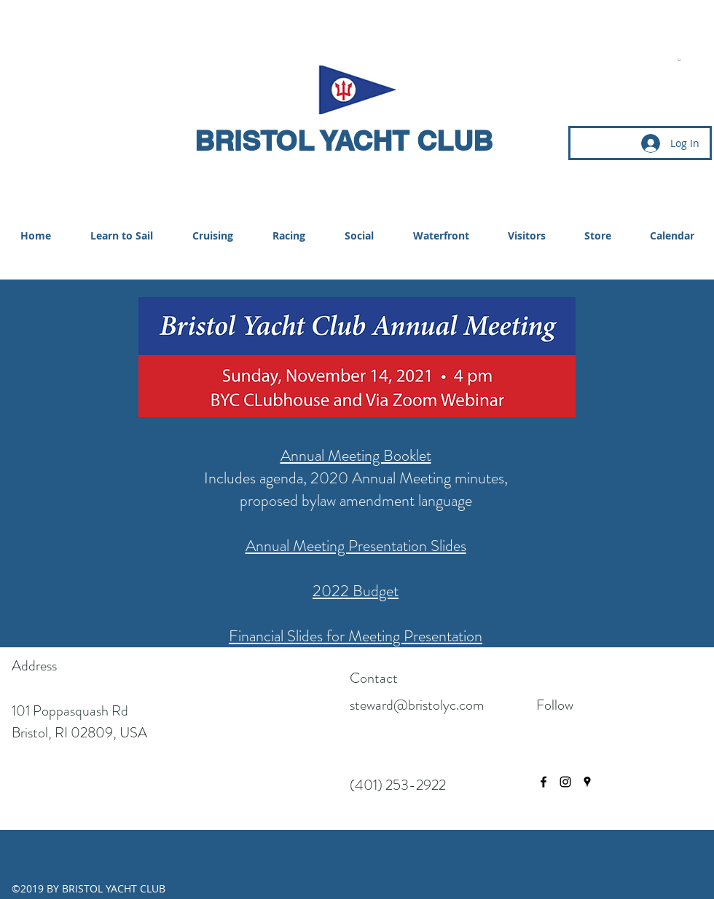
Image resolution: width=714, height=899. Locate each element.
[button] (679, 59)
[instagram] (565, 782)
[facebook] (543, 782)
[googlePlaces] (587, 782)
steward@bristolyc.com (417, 705)
